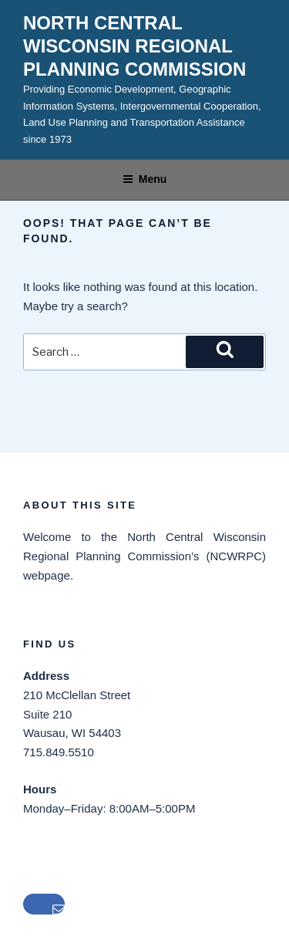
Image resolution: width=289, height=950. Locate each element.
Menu (145, 179)
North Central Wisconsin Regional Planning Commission (134, 45)
